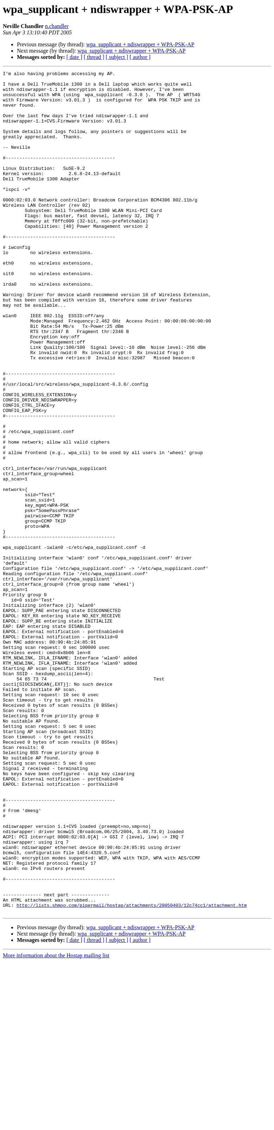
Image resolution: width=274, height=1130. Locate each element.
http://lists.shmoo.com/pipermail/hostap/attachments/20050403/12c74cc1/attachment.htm (132, 1072)
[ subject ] (117, 57)
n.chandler (56, 26)
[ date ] (74, 57)
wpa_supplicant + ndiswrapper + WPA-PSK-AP (140, 44)
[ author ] (140, 57)
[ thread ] (94, 57)
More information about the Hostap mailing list (56, 1124)
